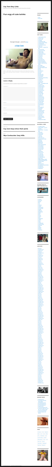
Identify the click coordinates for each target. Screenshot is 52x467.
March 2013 (40, 338)
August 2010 (40, 373)
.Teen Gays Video (41, 49)
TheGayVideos (40, 166)
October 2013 (40, 330)
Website (5, 113)
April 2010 (40, 378)
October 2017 (40, 278)
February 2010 (40, 380)
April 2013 (40, 337)
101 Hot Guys (40, 55)
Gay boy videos (19, 70)
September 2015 (41, 304)
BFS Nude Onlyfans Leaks (42, 67)
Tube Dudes (40, 115)
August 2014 (40, 319)
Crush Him (40, 80)
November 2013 (40, 329)
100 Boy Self (40, 132)
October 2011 (40, 358)
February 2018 (40, 276)
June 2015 (40, 308)
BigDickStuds (40, 142)
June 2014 (40, 321)
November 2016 (41, 289)
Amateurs (40, 199)
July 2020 (39, 260)
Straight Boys (40, 218)
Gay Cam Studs (40, 149)
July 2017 (39, 282)
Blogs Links (40, 18)
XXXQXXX (40, 118)
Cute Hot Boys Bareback (42, 410)
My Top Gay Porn (41, 103)
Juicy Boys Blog (40, 154)
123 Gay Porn (40, 56)
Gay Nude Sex (40, 91)
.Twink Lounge (40, 51)
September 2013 (41, 332)
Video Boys (40, 225)
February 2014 (40, 326)
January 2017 (40, 286)
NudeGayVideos (41, 104)
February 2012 (40, 353)
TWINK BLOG (40, 168)
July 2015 (39, 307)
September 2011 (41, 359)
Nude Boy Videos (41, 161)
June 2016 (40, 294)
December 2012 (40, 342)
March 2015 (40, 311)
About (39, 17)
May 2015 (39, 309)
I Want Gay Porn (41, 100)
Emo (38, 435)
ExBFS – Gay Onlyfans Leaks (43, 83)
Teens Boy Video (41, 111)
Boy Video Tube (40, 74)
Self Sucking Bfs (41, 107)
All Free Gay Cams (41, 137)
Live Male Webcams (41, 157)
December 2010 (40, 369)
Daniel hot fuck (40, 406)
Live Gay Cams (40, 102)
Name (5, 102)
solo (47, 439)
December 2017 (40, 277)
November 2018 (41, 269)
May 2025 (40, 248)
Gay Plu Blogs (40, 92)
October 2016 (40, 290)
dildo (47, 433)
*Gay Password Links (41, 54)
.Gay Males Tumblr (41, 126)
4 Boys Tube (40, 136)
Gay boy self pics (41, 148)
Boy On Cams (40, 143)
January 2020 (40, 263)
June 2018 (40, 272)
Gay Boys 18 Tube (41, 85)
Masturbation (40, 211)
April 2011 (40, 364)
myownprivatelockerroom (42, 160)
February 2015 (40, 312)
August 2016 (40, 292)
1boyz (27, 41)
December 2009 (41, 382)
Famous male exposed (42, 144)
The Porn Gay (40, 113)
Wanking (39, 227)
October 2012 (40, 344)
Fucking (15, 70)
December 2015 (40, 301)
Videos (39, 226)
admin (4, 70)
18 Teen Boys (40, 58)
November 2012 (41, 343)
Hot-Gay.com (40, 153)
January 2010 (40, 381)
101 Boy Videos (40, 133)
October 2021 (40, 256)
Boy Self (39, 73)
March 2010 (40, 379)
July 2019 (39, 265)
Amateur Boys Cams (41, 60)
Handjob (39, 209)
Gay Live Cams (40, 89)
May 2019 (39, 266)
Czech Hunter (40, 82)
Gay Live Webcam (41, 90)
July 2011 (39, 361)
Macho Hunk (40, 158)
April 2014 (40, 324)
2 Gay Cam (40, 135)
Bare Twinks (40, 65)
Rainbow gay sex (41, 399)
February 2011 (40, 367)
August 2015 (40, 306)
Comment (5, 86)
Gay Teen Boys (25, 70)
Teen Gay (39, 441)
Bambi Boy (40, 140)
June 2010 (40, 376)
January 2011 (40, 368)
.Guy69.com (40, 46)
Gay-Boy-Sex (40, 94)
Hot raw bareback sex (42, 405)
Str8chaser (40, 109)
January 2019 (40, 268)
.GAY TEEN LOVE (41, 43)
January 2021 (40, 258)
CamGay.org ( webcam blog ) (43, 77)
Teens (39, 220)
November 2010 (41, 370)
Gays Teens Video (41, 98)
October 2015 (40, 303)
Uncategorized (40, 223)
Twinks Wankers (41, 116)
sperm (39, 217)
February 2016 (40, 299)
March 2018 (40, 275)
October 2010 (40, 371)
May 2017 (39, 283)
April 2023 (40, 251)
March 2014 (40, 325)
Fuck (46, 435)
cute (44, 433)
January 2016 (40, 300)
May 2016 (39, 295)
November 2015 (41, 302)
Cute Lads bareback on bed (42, 407)
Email (5, 107)
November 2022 (41, 252)
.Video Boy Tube (41, 52)
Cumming (40, 205)
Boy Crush (40, 72)
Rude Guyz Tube (41, 163)
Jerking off (40, 210)
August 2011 (40, 360)
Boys (13, 70)
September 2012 (41, 345)
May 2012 (39, 350)
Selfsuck (39, 216)
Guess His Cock (40, 152)
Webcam (39, 228)
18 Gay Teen (40, 57)
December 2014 (40, 315)
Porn (44, 439)
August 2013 (40, 333)
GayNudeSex (40, 95)
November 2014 (41, 316)
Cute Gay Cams (40, 81)
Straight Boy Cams (41, 110)
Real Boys (39, 162)
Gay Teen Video (40, 93)
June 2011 (39, 362)
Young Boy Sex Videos (42, 119)
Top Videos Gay (40, 167)
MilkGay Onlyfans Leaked (42, 159)
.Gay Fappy (40, 40)
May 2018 (39, 273)
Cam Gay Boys (40, 76)
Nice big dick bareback (42, 402)
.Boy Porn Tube (40, 38)
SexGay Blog (40, 108)
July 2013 (39, 334)
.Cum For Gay (40, 39)
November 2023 (41, 249)
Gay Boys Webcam (41, 86)
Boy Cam (39, 69)
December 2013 (40, 328)
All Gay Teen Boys (41, 59)
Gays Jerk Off (40, 151)
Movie (29, 70)
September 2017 (41, 280)
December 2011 (40, 355)
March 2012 (40, 352)
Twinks (39, 222)
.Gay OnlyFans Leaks (41, 41)
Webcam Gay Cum (41, 117)
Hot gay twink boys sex (42, 404)
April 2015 (40, 310)
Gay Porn (39, 150)
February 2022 (40, 255)
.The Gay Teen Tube (41, 50)
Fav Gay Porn (40, 84)
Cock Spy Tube (40, 78)
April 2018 (40, 274)
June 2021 (40, 257)
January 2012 (40, 354)
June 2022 (40, 254)
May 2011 (39, 363)
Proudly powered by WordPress (16, 465)
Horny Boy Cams (41, 99)
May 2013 (39, 336)
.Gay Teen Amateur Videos (42, 42)
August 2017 (40, 281)
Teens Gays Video (41, 112)
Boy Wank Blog (40, 75)
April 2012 (40, 351)
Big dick (39, 201)
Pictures (39, 215)
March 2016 (40, 298)
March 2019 (40, 267)
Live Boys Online (41, 101)
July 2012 (39, 347)
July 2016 (39, 293)
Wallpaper (44, 443)
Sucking (31, 70)
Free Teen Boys (40, 146)
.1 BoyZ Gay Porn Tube (42, 37)
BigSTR (39, 68)
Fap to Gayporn (40, 145)
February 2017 (40, 285)
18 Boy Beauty (40, 134)
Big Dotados (40, 141)
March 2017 (40, 284)
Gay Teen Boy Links (11, 6)
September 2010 (41, 372)
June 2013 (39, 335)
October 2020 (40, 259)
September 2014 (41, 318)
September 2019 (41, 264)
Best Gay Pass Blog (41, 66)
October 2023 (40, 250)
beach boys (40, 200)
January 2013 (40, 341)
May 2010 (39, 377)
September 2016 (41, 291)
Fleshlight (42, 435)
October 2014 (40, 317)
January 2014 (40, 327)
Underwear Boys (41, 224)
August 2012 (40, 346)
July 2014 (39, 320)
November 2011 (40, 356)
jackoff (45, 437)
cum (41, 433)
